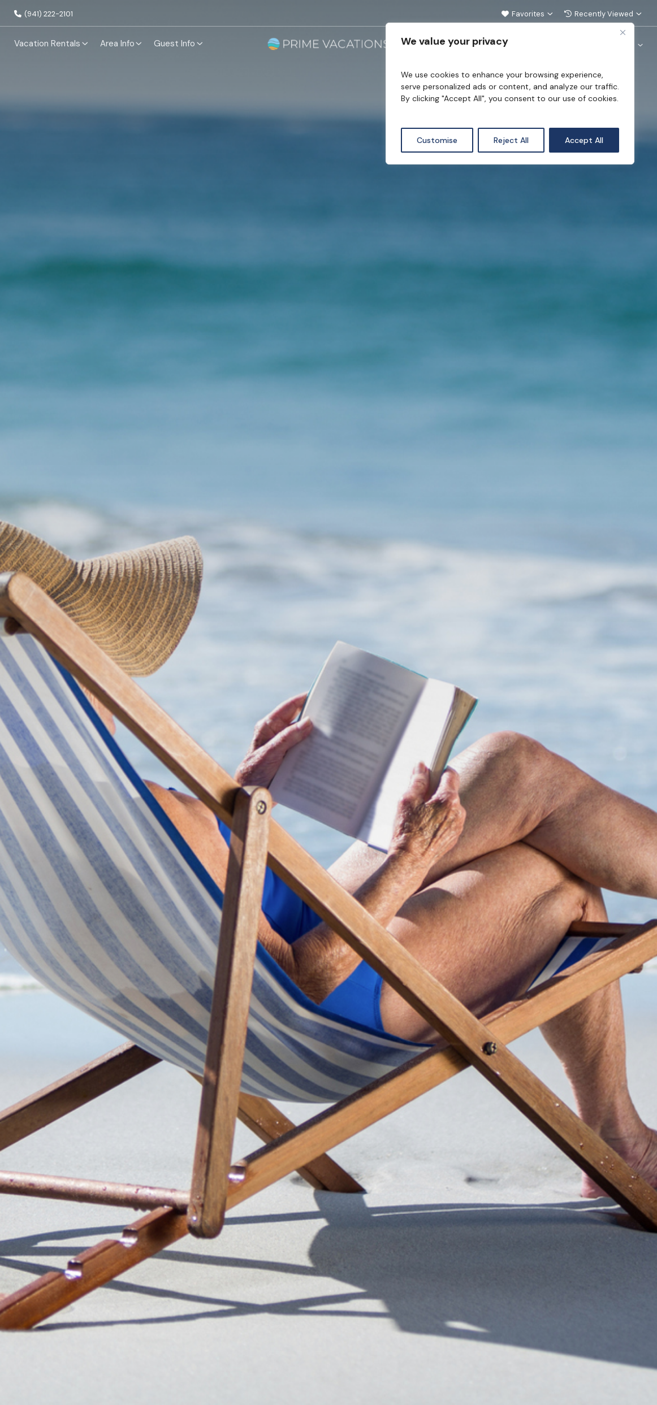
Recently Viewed (600, 13)
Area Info (117, 43)
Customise (437, 140)
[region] (510, 93)
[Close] (622, 32)
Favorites (520, 13)
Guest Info (174, 43)
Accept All (584, 140)
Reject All (511, 140)
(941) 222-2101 (47, 13)
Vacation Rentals (47, 43)
